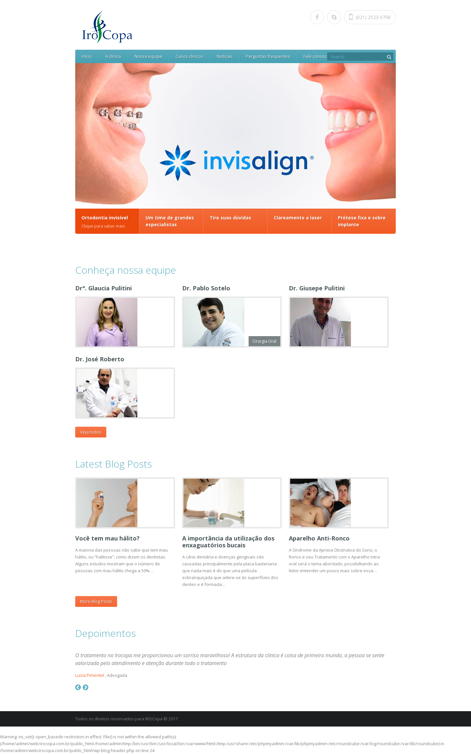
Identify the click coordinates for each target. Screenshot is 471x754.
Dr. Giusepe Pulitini (317, 288)
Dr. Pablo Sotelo (206, 288)
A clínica (113, 56)
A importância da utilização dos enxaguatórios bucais (228, 541)
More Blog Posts (96, 601)
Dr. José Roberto (99, 359)
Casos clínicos (189, 56)
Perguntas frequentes (268, 56)
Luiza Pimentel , (90, 675)
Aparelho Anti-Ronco (319, 538)
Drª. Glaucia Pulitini (103, 288)
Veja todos (90, 432)
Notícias (225, 56)
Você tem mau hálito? (107, 538)
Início (87, 56)
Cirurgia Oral (264, 341)
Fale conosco (316, 56)
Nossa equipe (148, 56)
